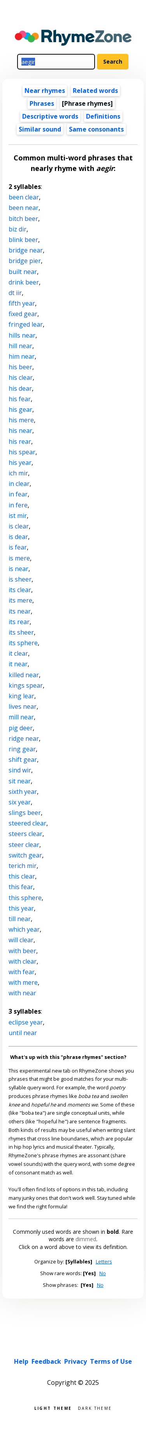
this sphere (25, 897)
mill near (21, 717)
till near (20, 918)
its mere (20, 600)
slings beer (25, 812)
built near (23, 271)
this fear (21, 886)
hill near (20, 346)
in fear (18, 494)
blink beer (23, 239)
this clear (22, 876)
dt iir (15, 292)
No (102, 1273)
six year (20, 802)
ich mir (18, 473)
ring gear (22, 749)
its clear (20, 589)
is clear (19, 526)
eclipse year (26, 1022)
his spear (22, 452)
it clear (18, 653)
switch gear (25, 855)
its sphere (23, 643)
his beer (20, 367)
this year (21, 908)
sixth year (23, 791)
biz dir (17, 229)
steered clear (27, 823)
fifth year (22, 303)
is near (18, 568)
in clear (19, 483)
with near (22, 993)
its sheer (21, 632)
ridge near (24, 738)
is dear (18, 536)
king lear (21, 696)
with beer (22, 951)
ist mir (18, 515)
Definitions (103, 116)
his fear (20, 399)
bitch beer (23, 218)
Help (21, 1361)
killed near (24, 675)
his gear (20, 409)
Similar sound (40, 129)
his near (20, 430)
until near (23, 1032)
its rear (19, 621)
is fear (18, 547)
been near (24, 207)
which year (24, 929)
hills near (22, 335)
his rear (20, 441)
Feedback (46, 1361)
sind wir (20, 770)
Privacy (75, 1361)
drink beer (24, 282)
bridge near (26, 250)
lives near (23, 706)
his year (20, 462)
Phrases (42, 103)
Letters (104, 1261)
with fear (22, 972)
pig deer (21, 728)
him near (22, 356)
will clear (21, 940)
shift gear (23, 759)
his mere (21, 420)
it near (18, 664)
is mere (19, 558)
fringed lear (26, 324)
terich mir (23, 865)
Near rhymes (45, 90)
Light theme (53, 1407)
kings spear (26, 685)
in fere (18, 505)
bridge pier (25, 260)
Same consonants (96, 129)
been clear (24, 197)
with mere (23, 982)
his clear (21, 377)
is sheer (20, 579)
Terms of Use (111, 1361)
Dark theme (95, 1407)
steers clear (25, 833)
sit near (20, 781)
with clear (23, 961)
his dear (20, 388)
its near (20, 611)
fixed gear (23, 314)
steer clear (24, 844)
